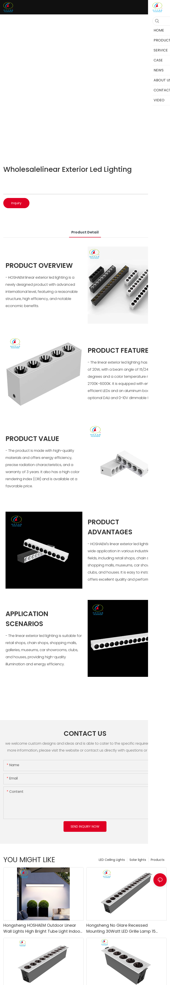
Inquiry (16, 203)
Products (157, 860)
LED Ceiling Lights (112, 860)
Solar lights (137, 860)
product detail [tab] (85, 232)
